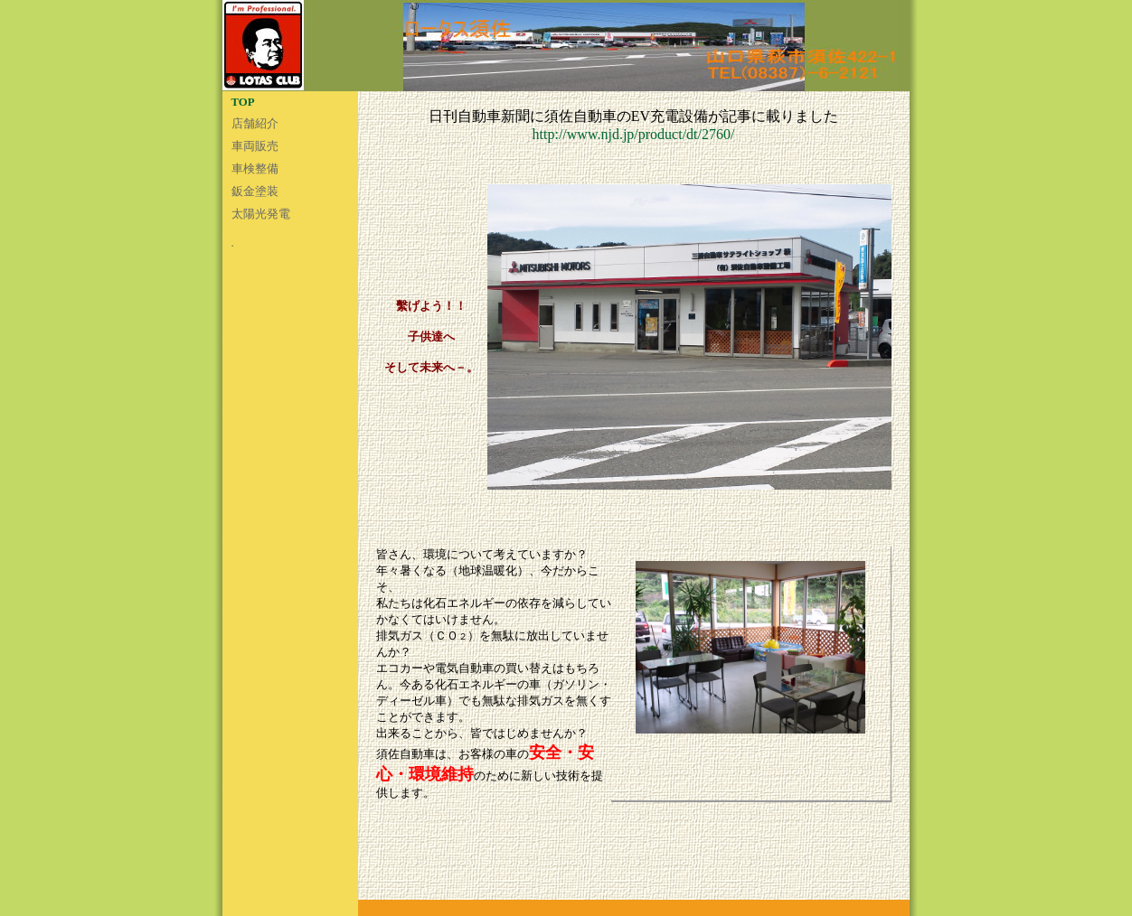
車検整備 (254, 169)
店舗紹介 (254, 123)
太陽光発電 (260, 214)
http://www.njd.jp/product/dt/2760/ (634, 134)
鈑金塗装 (254, 191)
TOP (243, 102)
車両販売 (254, 146)
